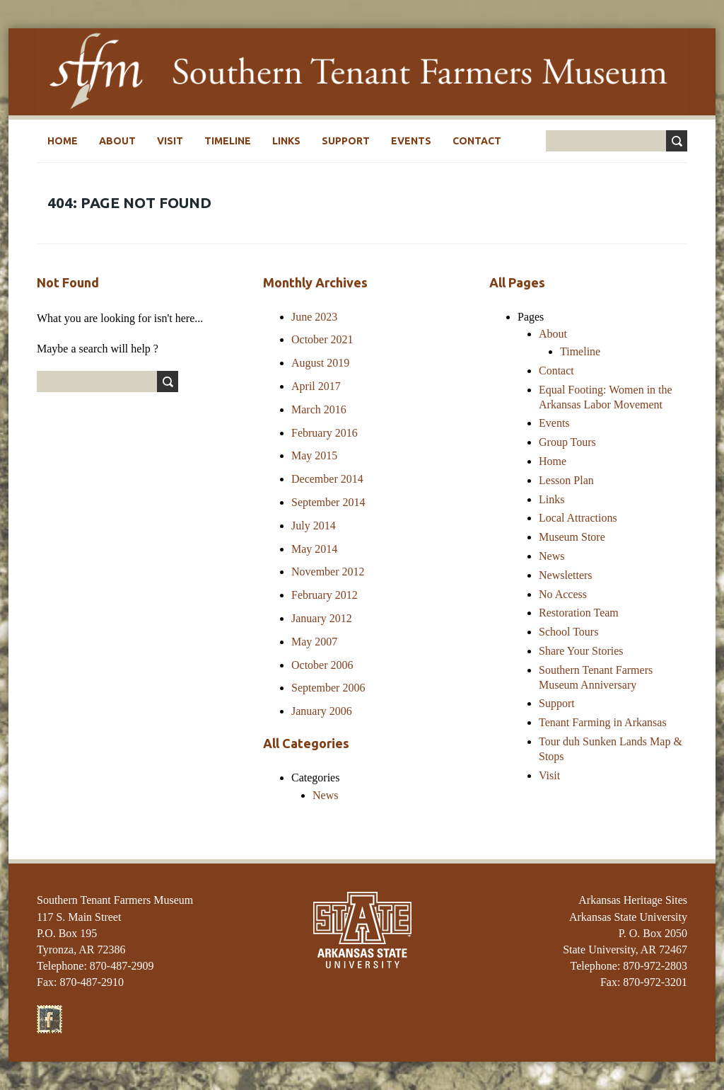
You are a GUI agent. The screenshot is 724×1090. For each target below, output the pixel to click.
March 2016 (318, 409)
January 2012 (321, 618)
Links (286, 141)
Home (62, 141)
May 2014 (314, 549)
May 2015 (314, 455)
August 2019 (320, 363)
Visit (170, 141)
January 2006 (321, 711)
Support (346, 141)
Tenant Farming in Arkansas (603, 722)
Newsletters (565, 575)
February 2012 (324, 595)
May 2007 (314, 642)
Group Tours (567, 442)
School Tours (568, 632)
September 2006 (328, 688)
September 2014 (328, 502)
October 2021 (322, 339)
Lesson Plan (566, 480)
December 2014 (327, 479)
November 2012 (328, 572)
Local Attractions (578, 518)
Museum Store (572, 537)
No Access (563, 594)
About (117, 141)
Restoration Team (579, 613)
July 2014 (313, 526)
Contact (476, 141)
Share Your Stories (581, 651)
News (325, 795)
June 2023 (314, 317)
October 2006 (322, 665)
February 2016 (324, 433)
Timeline (227, 141)
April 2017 (316, 386)
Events (411, 141)
